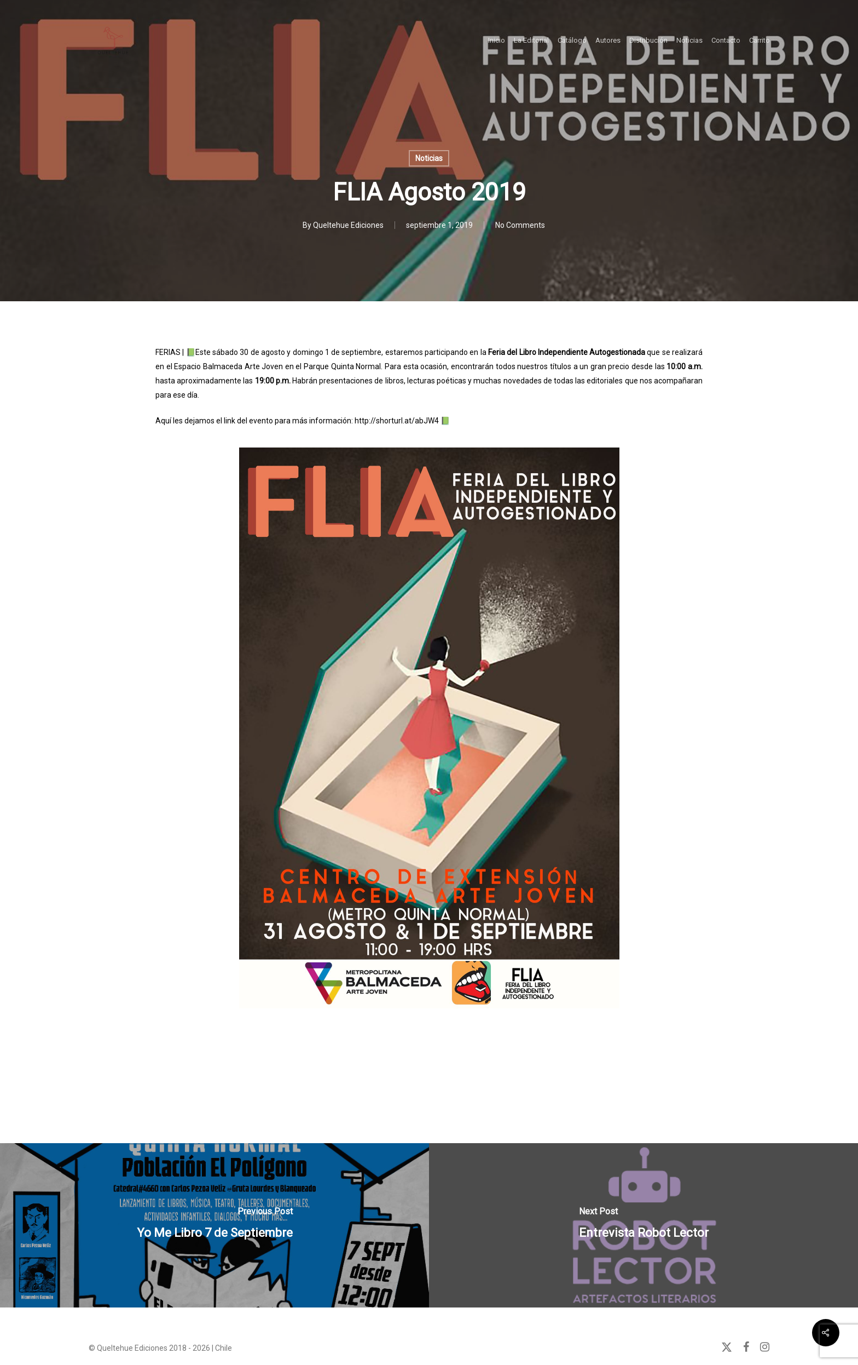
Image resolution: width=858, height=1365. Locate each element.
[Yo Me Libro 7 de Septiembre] (214, 1225)
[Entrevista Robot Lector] (643, 1225)
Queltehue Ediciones (348, 225)
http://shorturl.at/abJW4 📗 (402, 420)
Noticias (429, 158)
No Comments (520, 225)
